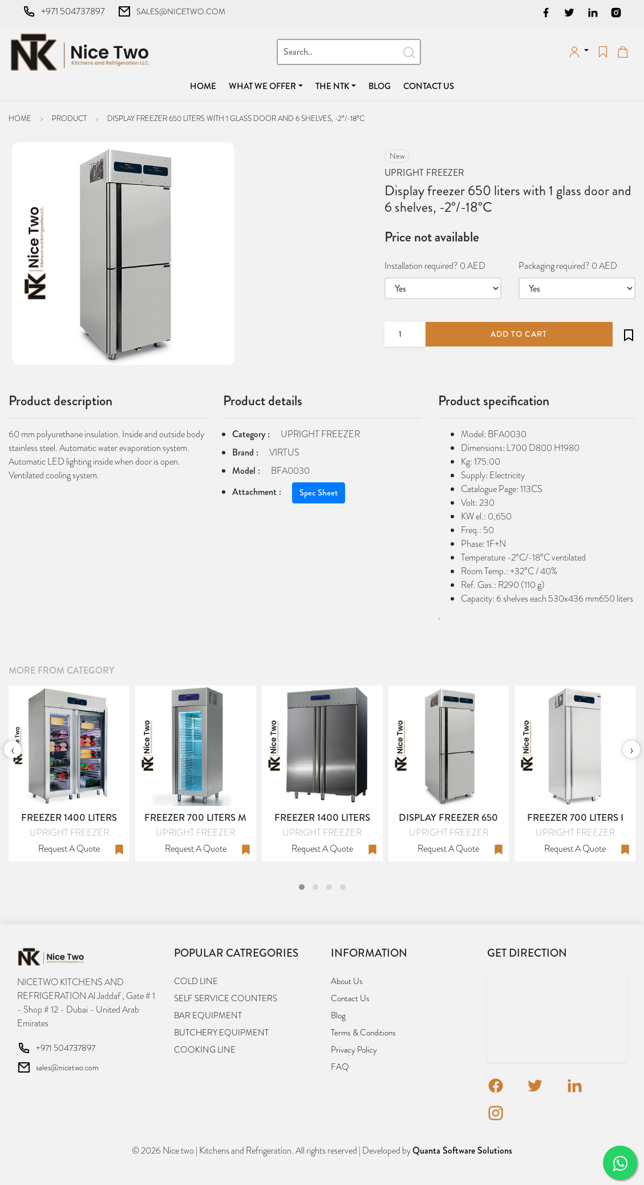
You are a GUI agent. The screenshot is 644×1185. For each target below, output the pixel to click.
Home (205, 85)
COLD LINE (196, 981)
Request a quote (69, 848)
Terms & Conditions (363, 1032)
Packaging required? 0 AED (568, 265)
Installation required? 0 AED (434, 265)
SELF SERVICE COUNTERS (225, 998)
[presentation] (12, 749)
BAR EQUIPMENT (208, 1015)
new (397, 156)
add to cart (519, 334)
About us (347, 981)
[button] (302, 887)
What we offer (262, 86)
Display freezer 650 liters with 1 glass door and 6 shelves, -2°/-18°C (235, 118)
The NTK (332, 86)
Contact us (428, 86)
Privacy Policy (354, 1049)
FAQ (340, 1067)
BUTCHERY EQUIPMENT (221, 1032)
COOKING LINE (205, 1049)
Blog (379, 86)
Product (69, 118)
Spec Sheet (318, 492)
